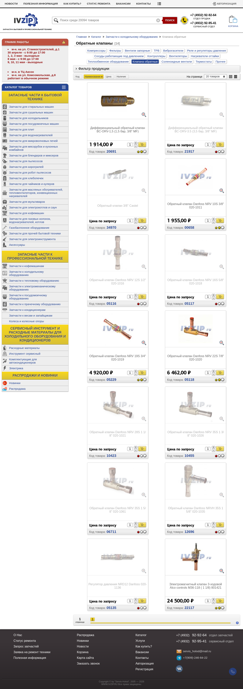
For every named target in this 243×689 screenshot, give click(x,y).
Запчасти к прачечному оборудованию (35, 304)
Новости (27, 3)
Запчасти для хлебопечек (26, 178)
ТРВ (156, 50)
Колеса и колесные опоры (26, 321)
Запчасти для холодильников (28, 118)
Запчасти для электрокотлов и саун (33, 207)
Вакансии (139, 3)
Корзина (82, 652)
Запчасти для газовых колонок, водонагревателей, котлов (30, 220)
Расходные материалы (24, 348)
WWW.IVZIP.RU (109, 684)
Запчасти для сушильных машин (31, 112)
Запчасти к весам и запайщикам (30, 315)
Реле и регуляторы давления (206, 50)
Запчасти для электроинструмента (32, 239)
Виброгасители (173, 50)
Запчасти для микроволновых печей (33, 140)
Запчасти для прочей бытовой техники (35, 233)
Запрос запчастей (26, 646)
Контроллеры (156, 56)
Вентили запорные (137, 50)
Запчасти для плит (21, 129)
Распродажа (17, 388)
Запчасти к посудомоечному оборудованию (28, 297)
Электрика (16, 368)
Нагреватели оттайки (205, 56)
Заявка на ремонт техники (31, 652)
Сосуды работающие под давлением (119, 56)
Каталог (96, 36)
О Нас (17, 635)
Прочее (220, 61)
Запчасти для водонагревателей (31, 135)
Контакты (159, 3)
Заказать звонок (88, 663)
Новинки (14, 383)
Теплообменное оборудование (108, 61)
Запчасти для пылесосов (26, 161)
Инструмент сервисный (24, 353)
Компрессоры (96, 50)
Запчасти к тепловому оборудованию (34, 280)
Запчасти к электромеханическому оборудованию (32, 288)
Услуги (10, 3)
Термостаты (204, 61)
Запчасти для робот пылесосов (30, 172)
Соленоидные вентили (177, 61)
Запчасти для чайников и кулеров (31, 183)
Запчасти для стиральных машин (31, 106)
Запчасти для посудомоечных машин (34, 123)
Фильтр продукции (93, 69)
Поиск (170, 20)
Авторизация (226, 3)
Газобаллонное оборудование (29, 227)
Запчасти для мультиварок (27, 201)
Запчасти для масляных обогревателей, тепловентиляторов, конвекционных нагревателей (36, 193)
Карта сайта (85, 657)
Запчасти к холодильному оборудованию (26, 273)
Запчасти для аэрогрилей (26, 166)
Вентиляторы (178, 56)
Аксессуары (17, 244)
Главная (81, 36)
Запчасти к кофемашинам (26, 266)
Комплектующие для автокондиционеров (23, 361)
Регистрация (144, 669)
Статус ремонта (114, 3)
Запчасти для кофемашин (26, 213)
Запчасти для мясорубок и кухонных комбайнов (33, 148)
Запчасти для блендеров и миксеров (33, 155)
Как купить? (88, 3)
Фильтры (115, 50)
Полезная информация (56, 3)
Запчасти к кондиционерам (27, 309)
